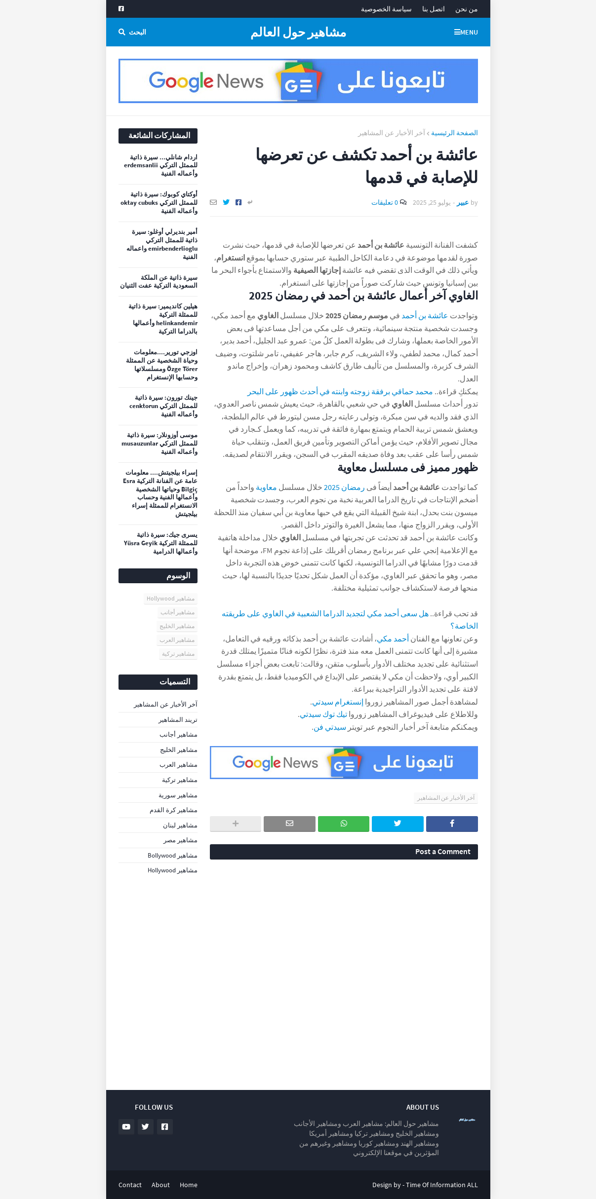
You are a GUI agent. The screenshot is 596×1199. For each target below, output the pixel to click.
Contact (130, 1184)
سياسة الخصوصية (386, 8)
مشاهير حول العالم (298, 32)
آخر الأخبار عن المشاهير (391, 132)
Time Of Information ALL (442, 1184)
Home (189, 1184)
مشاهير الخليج (177, 626)
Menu (469, 32)
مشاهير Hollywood (171, 598)
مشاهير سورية (178, 795)
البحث (137, 32)
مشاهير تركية (178, 653)
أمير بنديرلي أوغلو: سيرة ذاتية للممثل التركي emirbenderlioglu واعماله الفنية (162, 244)
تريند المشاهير (178, 719)
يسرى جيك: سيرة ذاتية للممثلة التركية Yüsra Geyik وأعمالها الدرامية (161, 543)
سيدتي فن (330, 727)
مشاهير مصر (180, 840)
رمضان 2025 (344, 487)
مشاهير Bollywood (173, 855)
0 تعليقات (384, 202)
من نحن (466, 8)
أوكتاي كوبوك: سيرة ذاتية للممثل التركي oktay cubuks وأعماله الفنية (159, 202)
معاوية (266, 487)
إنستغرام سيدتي (337, 702)
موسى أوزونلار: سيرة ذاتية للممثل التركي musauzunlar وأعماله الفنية (159, 443)
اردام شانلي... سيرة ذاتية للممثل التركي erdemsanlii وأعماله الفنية (161, 165)
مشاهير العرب (177, 639)
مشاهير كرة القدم (174, 810)
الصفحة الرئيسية (454, 132)
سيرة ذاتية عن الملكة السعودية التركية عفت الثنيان (159, 282)
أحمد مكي (393, 638)
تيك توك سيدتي (323, 714)
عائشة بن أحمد (424, 315)
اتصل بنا (433, 8)
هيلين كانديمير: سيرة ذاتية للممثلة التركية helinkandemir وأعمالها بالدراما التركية (163, 319)
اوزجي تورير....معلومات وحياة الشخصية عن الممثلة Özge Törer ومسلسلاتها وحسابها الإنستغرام (162, 364)
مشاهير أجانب (177, 612)
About (161, 1184)
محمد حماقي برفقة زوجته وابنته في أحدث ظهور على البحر (340, 391)
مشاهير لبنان (180, 825)
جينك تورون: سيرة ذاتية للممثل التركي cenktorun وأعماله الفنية (163, 406)
